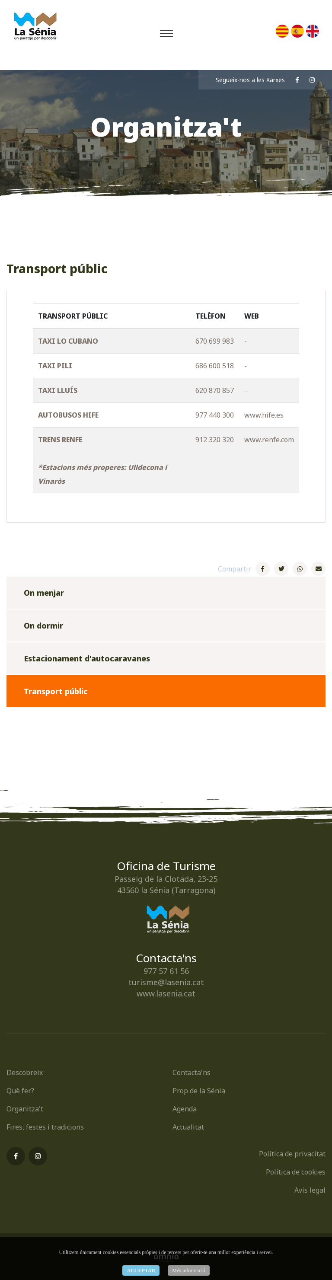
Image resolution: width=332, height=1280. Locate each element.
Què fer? (20, 1090)
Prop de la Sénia (198, 1090)
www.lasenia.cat (166, 993)
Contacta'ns (191, 1072)
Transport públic (56, 691)
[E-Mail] (318, 569)
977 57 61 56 (166, 971)
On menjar (44, 592)
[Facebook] (262, 569)
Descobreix (24, 1072)
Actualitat (188, 1127)
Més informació (188, 1270)
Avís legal (310, 1190)
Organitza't (24, 1109)
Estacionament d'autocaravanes (87, 658)
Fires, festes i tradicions (45, 1127)
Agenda (184, 1109)
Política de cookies (296, 1172)
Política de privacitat (292, 1154)
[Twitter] (281, 569)
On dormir (43, 625)
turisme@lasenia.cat (166, 982)
